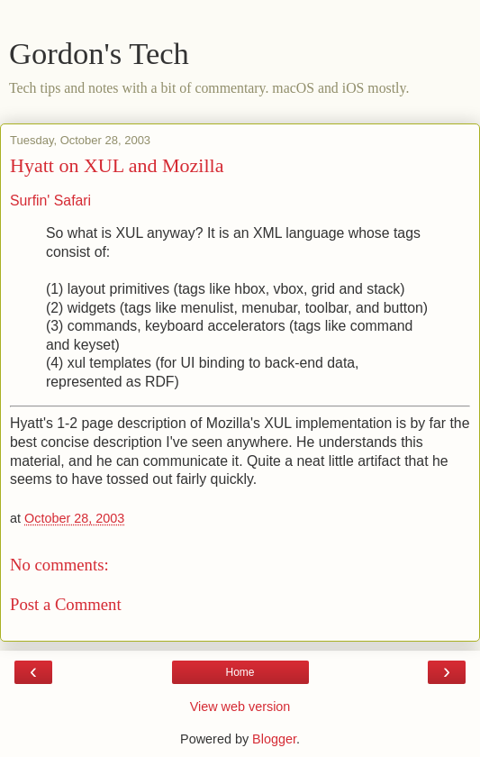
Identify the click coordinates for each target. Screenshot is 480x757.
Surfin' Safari (50, 200)
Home (239, 672)
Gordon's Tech (99, 53)
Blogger (274, 739)
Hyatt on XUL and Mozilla (116, 165)
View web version (240, 706)
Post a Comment (66, 604)
